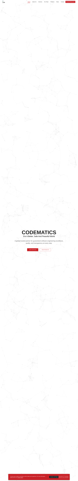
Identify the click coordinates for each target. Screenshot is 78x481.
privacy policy (20, 477)
